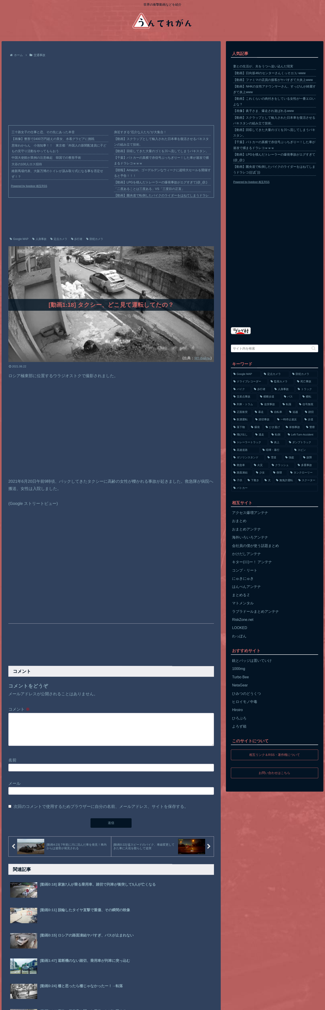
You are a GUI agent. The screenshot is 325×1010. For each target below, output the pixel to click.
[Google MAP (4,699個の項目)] (246, 374)
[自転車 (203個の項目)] (277, 412)
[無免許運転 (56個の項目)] (284, 480)
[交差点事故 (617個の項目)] (244, 396)
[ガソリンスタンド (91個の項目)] (248, 457)
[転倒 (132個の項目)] (277, 434)
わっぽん (239, 636)
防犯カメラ (94, 239)
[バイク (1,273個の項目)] (241, 389)
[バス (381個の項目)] (290, 396)
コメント (19, 709)
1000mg (238, 669)
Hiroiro (237, 710)
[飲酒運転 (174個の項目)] (241, 419)
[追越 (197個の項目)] (294, 412)
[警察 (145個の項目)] (311, 427)
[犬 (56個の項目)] (267, 480)
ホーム (11, 1003)
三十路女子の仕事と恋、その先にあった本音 (43, 132)
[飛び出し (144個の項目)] (241, 434)
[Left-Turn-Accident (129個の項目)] (302, 434)
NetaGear (240, 685)
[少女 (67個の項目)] (262, 472)
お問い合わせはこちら (274, 773)
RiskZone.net (242, 620)
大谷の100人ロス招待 (27, 164)
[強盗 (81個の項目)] (291, 457)
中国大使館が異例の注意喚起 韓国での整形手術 (46, 157)
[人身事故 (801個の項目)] (283, 389)
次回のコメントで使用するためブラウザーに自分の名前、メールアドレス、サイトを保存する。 (101, 812)
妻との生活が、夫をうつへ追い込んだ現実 (263, 66)
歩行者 (77, 239)
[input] (274, 348)
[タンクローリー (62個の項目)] (303, 472)
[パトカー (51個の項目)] (274, 488)
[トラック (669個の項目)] (307, 389)
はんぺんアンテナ (246, 587)
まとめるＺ (241, 595)
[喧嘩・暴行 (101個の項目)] (275, 450)
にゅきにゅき (243, 578)
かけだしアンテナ (246, 554)
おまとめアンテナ (246, 529)
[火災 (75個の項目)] (260, 465)
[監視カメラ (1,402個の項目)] (281, 381)
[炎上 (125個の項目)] (277, 442)
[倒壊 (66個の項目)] (279, 472)
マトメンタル (243, 603)
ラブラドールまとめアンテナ (255, 611)
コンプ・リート (244, 570)
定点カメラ (58, 239)
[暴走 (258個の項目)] (260, 412)
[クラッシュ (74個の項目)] (282, 465)
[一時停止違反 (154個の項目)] (288, 419)
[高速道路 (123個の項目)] (245, 450)
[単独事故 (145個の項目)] (293, 427)
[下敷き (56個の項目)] (254, 480)
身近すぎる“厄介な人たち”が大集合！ (140, 132)
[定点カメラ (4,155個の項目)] (275, 374)
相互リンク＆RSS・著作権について (274, 755)
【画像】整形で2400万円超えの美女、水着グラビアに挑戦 (53, 139)
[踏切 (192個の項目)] (310, 412)
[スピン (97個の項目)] (305, 450)
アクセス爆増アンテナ (250, 513)
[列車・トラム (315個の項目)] (244, 404)
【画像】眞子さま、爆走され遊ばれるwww (263, 111)
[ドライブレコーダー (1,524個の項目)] (249, 381)
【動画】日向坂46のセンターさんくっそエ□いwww (269, 73)
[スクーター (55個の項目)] (307, 480)
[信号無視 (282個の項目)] (307, 404)
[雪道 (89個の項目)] (273, 457)
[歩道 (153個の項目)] (310, 419)
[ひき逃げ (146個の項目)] (273, 427)
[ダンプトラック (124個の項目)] (302, 442)
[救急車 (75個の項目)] (241, 465)
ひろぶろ (239, 718)
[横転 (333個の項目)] (309, 396)
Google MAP (19, 239)
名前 (12, 765)
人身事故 (39, 239)
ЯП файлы (201, 358)
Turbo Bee (240, 677)
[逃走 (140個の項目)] (261, 434)
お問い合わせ (66, 1003)
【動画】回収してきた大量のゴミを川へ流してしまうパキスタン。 (161, 151)
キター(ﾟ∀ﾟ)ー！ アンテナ (252, 562)
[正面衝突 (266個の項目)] (241, 412)
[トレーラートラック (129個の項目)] (249, 442)
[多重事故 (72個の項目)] (307, 465)
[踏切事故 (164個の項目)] (263, 419)
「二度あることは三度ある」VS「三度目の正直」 (149, 189)
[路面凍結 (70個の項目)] (242, 472)
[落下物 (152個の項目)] (239, 427)
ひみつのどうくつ (246, 693)
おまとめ (239, 521)
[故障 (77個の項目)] (309, 457)
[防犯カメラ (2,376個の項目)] (304, 374)
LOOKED (239, 628)
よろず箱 (239, 726)
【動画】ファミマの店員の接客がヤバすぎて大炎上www (273, 80)
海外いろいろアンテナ (250, 537)
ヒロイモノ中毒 (244, 702)
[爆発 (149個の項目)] (256, 427)
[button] (314, 348)
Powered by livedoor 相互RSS (29, 186)
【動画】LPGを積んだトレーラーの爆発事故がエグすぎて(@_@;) (160, 182)
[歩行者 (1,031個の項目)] (262, 389)
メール (14, 788)
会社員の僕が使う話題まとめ (255, 546)
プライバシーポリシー (36, 1003)
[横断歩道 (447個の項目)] (269, 396)
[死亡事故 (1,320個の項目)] (306, 381)
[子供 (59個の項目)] (238, 480)
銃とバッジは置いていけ (252, 660)
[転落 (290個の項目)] (288, 404)
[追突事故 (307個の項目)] (269, 404)
